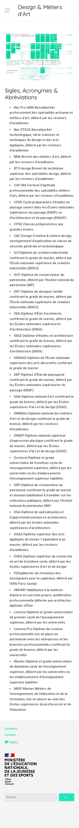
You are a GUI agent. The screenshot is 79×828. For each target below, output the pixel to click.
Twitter (13, 742)
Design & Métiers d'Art (40, 10)
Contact (10, 735)
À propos (11, 728)
